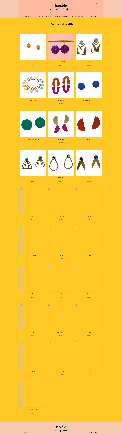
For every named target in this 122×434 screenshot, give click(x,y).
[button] (97, 3)
